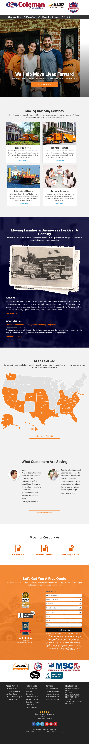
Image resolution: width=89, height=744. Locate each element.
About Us (29, 691)
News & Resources (32, 689)
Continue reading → (14, 337)
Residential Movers (52, 689)
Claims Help (30, 705)
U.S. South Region (12, 694)
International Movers (52, 697)
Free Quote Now (44, 84)
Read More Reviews (44, 513)
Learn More (11, 313)
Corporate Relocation (53, 694)
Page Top (53, 729)
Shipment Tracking (32, 699)
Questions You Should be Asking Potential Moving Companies (31, 325)
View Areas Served (44, 436)
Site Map (45, 729)
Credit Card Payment (33, 702)
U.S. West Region (11, 689)
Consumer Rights (31, 707)
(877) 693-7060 (77, 701)
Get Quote (48, 17)
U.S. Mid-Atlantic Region (14, 697)
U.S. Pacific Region (12, 699)
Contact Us (29, 694)
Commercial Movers (52, 691)
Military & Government (53, 699)
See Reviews (67, 17)
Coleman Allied (16, 327)
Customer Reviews (32, 697)
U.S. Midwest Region (13, 691)
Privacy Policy (69, 648)
